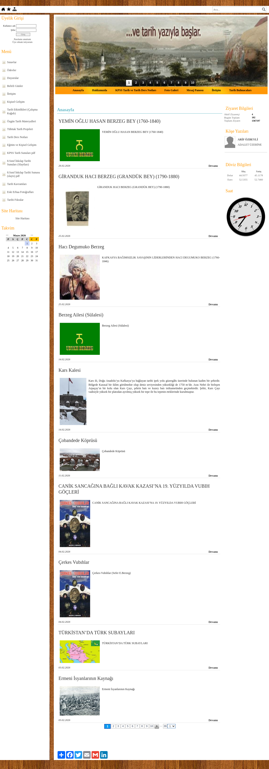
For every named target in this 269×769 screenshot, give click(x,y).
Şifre (13, 30)
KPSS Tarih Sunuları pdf (21, 153)
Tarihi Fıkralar (15, 199)
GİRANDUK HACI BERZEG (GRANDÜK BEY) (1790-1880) (119, 176)
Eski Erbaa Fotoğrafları (20, 192)
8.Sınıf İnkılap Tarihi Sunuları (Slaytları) (19, 162)
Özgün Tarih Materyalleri (21, 121)
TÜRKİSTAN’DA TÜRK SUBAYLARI (97, 632)
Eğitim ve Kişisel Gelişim (21, 145)
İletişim (11, 93)
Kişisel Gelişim (16, 101)
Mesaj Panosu (195, 90)
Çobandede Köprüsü (78, 440)
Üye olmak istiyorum (23, 42)
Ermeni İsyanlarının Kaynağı (86, 678)
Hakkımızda (99, 90)
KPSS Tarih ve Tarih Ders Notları (135, 90)
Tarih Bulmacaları (240, 90)
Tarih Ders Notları (17, 137)
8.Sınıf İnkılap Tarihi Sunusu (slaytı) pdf (23, 174)
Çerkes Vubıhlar (74, 562)
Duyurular (13, 78)
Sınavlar (12, 62)
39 (165, 726)
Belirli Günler (15, 86)
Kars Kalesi (70, 370)
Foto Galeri (171, 90)
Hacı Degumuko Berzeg (81, 246)
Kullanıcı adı (9, 26)
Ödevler (11, 70)
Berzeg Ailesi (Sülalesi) (81, 314)
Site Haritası (22, 218)
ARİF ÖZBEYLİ (248, 139)
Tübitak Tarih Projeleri (20, 129)
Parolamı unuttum (22, 39)
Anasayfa (78, 90)
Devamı (213, 166)
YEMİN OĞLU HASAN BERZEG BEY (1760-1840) (109, 121)
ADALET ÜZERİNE (250, 144)
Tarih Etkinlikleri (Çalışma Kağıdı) (22, 111)
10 (151, 726)
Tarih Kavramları (17, 184)
